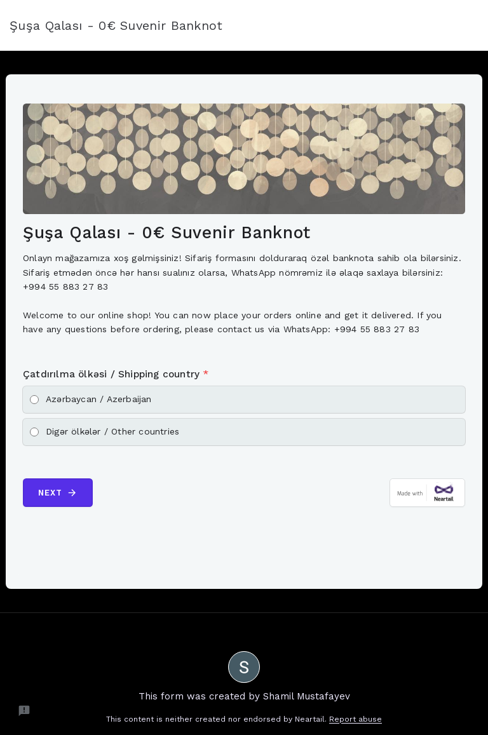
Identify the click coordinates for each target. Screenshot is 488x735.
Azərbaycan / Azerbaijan (99, 399)
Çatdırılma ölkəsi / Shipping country (116, 374)
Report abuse (355, 719)
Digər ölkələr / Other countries (112, 431)
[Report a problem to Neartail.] (24, 711)
